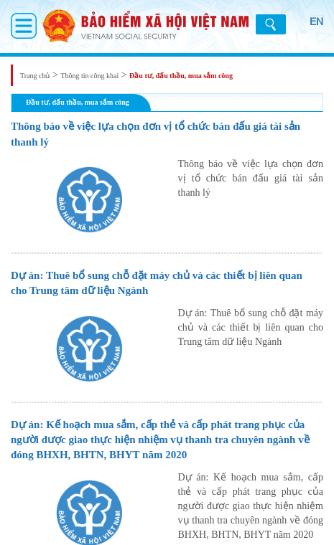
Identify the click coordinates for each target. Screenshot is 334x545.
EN (316, 21)
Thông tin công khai (89, 76)
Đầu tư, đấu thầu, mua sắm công (181, 76)
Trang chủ (35, 76)
